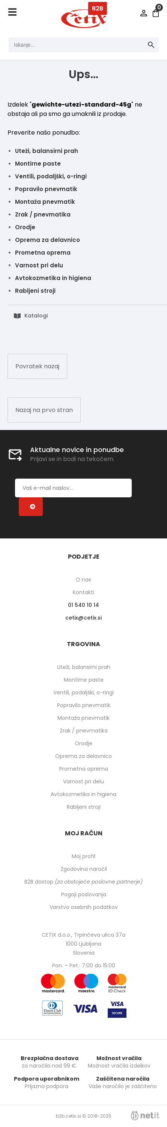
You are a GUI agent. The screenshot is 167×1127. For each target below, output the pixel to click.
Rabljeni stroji (35, 291)
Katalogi (36, 315)
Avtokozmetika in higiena (53, 278)
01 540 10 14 (83, 605)
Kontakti (83, 592)
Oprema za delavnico (47, 240)
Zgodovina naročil (83, 869)
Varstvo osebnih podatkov (84, 907)
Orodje (25, 227)
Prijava (143, 13)
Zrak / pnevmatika (43, 214)
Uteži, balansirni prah (46, 151)
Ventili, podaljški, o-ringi (51, 176)
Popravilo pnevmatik (46, 189)
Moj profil (83, 856)
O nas (83, 579)
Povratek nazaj (37, 366)
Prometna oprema (43, 253)
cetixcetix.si (83, 617)
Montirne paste (38, 164)
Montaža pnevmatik (45, 202)
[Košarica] (155, 13)
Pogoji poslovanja (83, 894)
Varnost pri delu (39, 265)
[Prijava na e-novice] (31, 506)
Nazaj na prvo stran (44, 410)
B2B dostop (83, 881)
